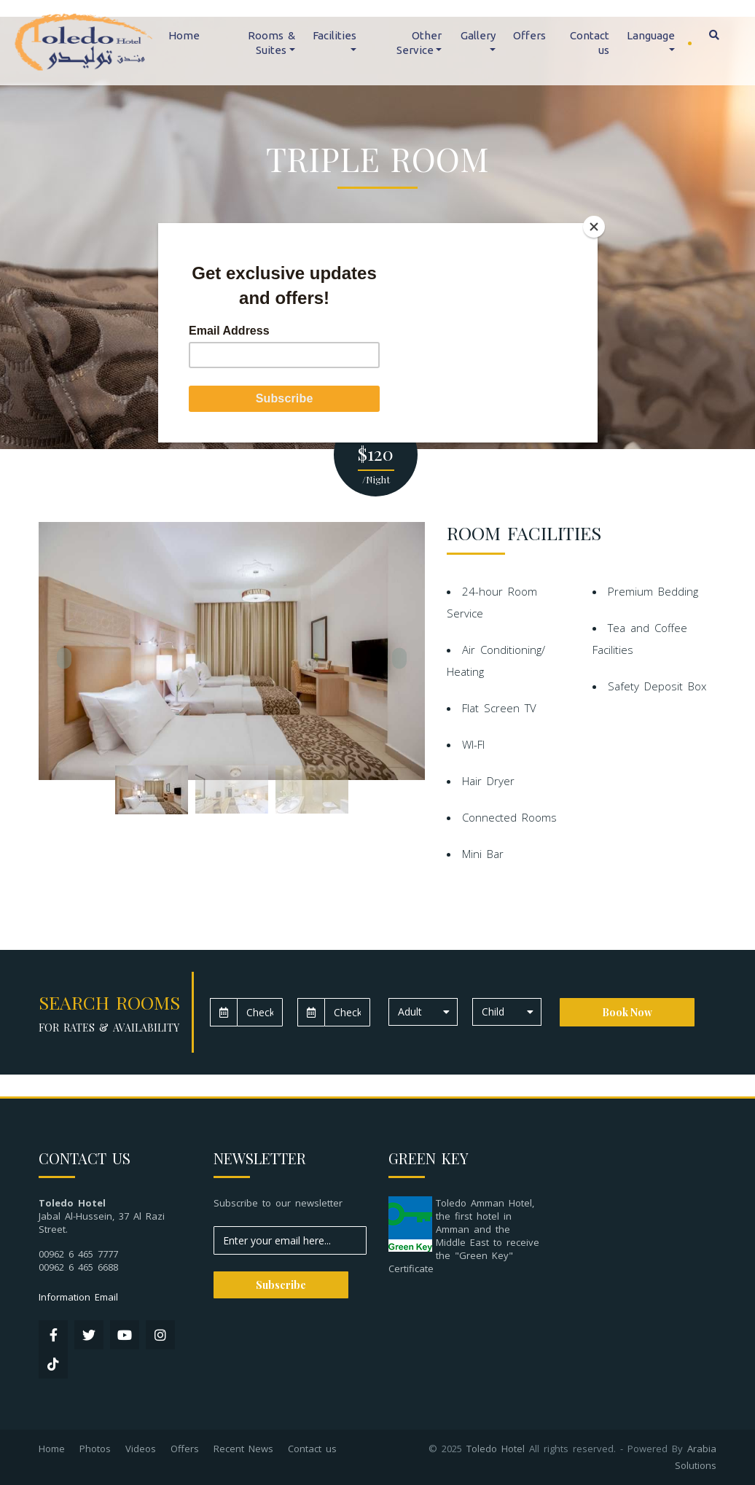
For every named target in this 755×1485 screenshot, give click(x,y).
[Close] (594, 227)
